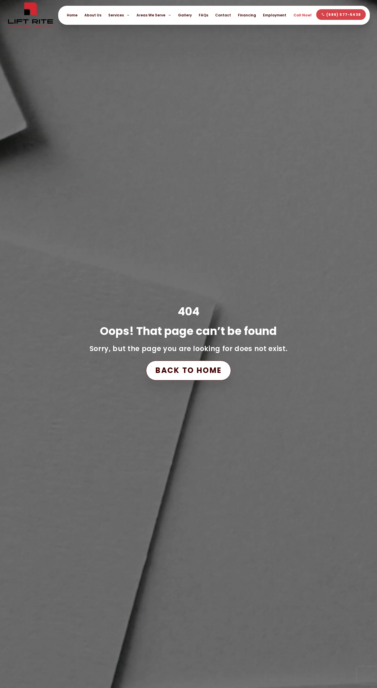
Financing (247, 15)
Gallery (185, 15)
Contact (223, 15)
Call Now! (302, 15)
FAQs (203, 15)
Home (72, 15)
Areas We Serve (154, 15)
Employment (274, 15)
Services (119, 15)
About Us (92, 15)
